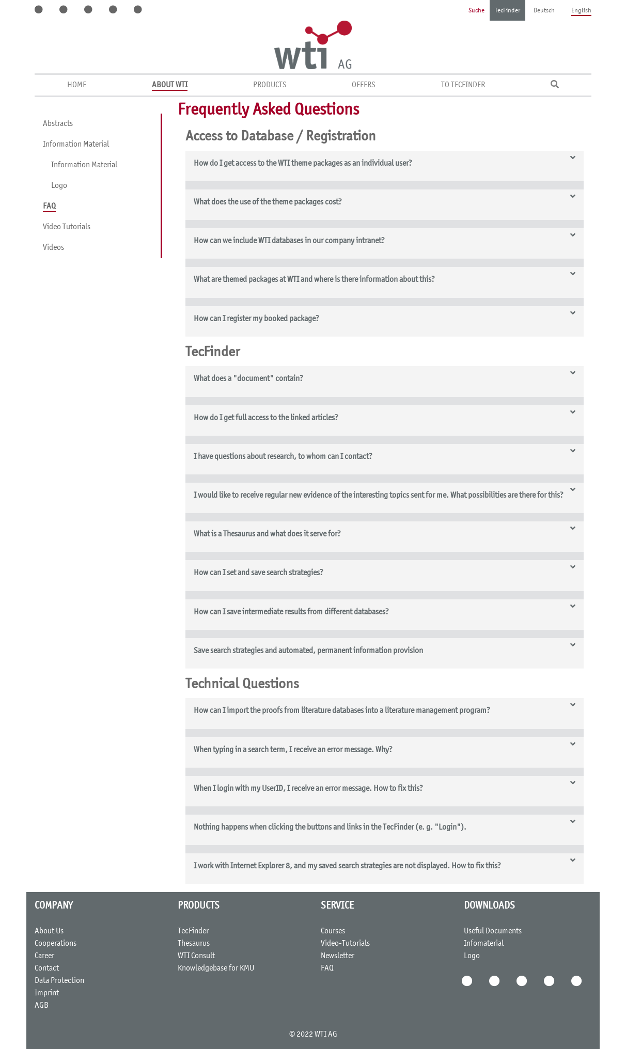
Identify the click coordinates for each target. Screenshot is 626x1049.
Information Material (76, 144)
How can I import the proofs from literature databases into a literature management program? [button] (342, 711)
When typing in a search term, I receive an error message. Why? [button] (293, 750)
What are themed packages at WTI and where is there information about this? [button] (314, 280)
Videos (53, 248)
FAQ (49, 206)
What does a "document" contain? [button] (248, 379)
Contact (47, 968)
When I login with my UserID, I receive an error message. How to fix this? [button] (308, 789)
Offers (363, 85)
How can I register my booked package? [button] (256, 319)
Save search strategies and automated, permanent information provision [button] (308, 651)
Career (44, 956)
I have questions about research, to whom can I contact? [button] (283, 457)
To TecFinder (463, 85)
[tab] (384, 166)
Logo (59, 186)
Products (270, 85)
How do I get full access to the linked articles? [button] (266, 418)
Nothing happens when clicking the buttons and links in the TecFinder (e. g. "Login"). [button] (330, 827)
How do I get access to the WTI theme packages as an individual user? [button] (303, 164)
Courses (333, 931)
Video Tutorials (66, 227)
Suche (476, 11)
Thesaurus (194, 944)
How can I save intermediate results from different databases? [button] (291, 612)
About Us (49, 931)
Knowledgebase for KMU (216, 968)
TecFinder (507, 11)
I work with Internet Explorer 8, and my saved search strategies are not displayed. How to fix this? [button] (347, 866)
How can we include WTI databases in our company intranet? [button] (289, 241)
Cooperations (55, 944)
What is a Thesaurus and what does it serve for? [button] (267, 534)
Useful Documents (493, 931)
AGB (42, 1006)
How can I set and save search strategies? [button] (258, 573)
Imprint (47, 993)
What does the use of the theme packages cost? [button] (268, 202)
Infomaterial (484, 944)
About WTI (169, 85)
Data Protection (59, 981)
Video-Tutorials (345, 944)
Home (76, 85)
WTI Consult (196, 956)
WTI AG (326, 1034)
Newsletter (337, 956)
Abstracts (58, 124)
